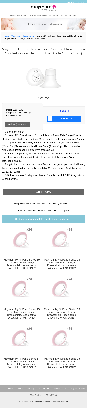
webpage (65, 210)
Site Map (30, 389)
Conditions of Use (60, 389)
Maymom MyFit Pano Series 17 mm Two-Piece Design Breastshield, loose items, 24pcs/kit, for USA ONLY (22, 363)
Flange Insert (28, 36)
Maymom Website (78, 389)
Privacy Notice (43, 389)
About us (20, 389)
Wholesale (15, 36)
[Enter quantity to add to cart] (49, 119)
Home (70, 2)
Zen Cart (64, 402)
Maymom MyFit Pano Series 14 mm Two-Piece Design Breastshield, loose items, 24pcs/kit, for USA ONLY (62, 264)
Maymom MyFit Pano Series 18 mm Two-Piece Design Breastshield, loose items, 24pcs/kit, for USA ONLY (62, 363)
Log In (81, 2)
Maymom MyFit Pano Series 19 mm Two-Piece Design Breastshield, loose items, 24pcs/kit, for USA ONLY (22, 264)
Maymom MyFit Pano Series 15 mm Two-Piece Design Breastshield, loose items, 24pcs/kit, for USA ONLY (22, 313)
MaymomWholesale (42, 402)
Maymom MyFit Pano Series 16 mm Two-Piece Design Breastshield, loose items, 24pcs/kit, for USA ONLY (62, 313)
